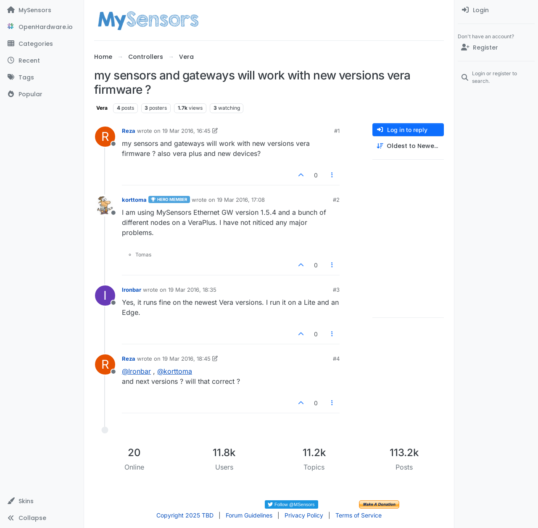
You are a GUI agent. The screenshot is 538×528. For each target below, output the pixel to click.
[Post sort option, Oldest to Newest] (408, 146)
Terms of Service (358, 515)
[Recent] (41, 60)
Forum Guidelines (249, 515)
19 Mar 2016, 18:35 (192, 289)
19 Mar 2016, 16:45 (186, 130)
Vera (102, 108)
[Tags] (41, 77)
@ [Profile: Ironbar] (136, 371)
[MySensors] (41, 10)
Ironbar (131, 289)
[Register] (496, 47)
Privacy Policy (304, 515)
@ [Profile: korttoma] (174, 371)
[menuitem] (496, 10)
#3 (336, 289)
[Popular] (41, 94)
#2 (336, 199)
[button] (41, 501)
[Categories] (41, 43)
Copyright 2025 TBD (185, 515)
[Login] (496, 10)
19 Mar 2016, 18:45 (186, 358)
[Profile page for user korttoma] (105, 205)
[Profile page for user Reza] (105, 137)
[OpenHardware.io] (41, 27)
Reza (128, 130)
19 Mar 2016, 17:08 (241, 199)
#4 (336, 358)
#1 (337, 130)
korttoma (134, 199)
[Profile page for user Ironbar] (105, 295)
